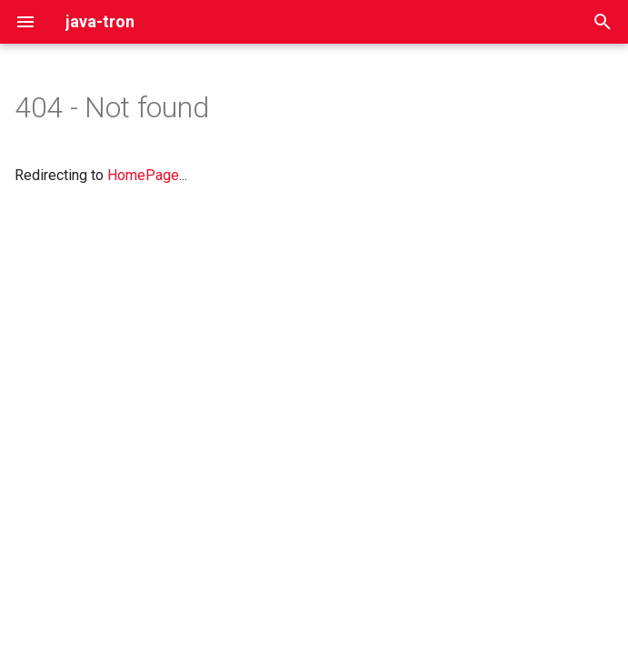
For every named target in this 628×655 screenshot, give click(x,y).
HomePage (143, 175)
